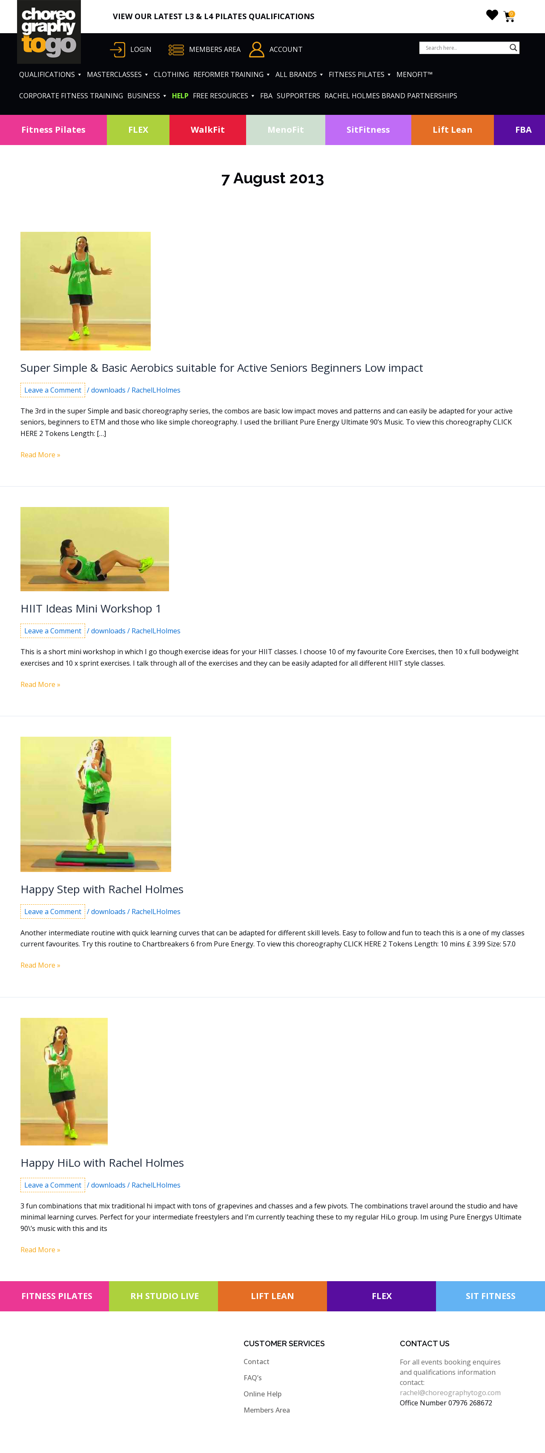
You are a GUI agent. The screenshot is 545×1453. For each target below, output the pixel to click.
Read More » (40, 454)
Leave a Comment (52, 390)
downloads (108, 390)
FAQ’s (253, 1377)
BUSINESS (147, 95)
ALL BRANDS (299, 74)
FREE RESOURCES (224, 95)
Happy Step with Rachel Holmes (102, 889)
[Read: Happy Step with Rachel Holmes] (95, 804)
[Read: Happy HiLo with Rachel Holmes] (64, 1080)
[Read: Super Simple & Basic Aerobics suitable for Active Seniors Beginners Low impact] (85, 290)
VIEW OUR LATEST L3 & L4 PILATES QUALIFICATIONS (213, 16)
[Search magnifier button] (513, 48)
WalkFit (208, 129)
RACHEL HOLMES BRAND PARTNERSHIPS (390, 95)
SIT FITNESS (491, 1296)
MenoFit (285, 129)
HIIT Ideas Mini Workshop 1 (91, 608)
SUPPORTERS (298, 95)
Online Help (262, 1394)
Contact (257, 1361)
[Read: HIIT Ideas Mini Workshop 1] (94, 548)
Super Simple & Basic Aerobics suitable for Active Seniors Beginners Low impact (221, 367)
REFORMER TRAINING (232, 74)
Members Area (267, 1410)
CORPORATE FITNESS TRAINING (71, 95)
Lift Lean (453, 129)
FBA (266, 95)
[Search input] (465, 48)
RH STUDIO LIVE (164, 1296)
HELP (180, 95)
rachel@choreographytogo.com (450, 1392)
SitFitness (368, 129)
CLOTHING (171, 74)
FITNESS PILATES (360, 74)
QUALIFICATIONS (51, 74)
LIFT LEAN (272, 1296)
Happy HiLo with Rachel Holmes (102, 1162)
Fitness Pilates (53, 129)
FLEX (138, 129)
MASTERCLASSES (118, 74)
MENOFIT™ (414, 74)
